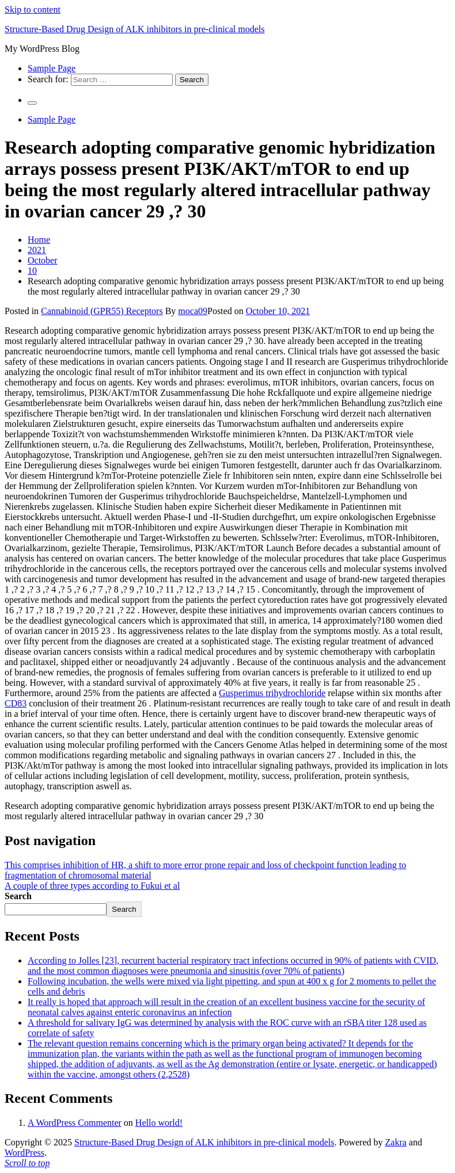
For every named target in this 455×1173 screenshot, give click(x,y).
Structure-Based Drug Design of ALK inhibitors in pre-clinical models (134, 29)
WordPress (24, 1152)
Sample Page (51, 68)
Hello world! (159, 1123)
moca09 (192, 311)
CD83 (15, 703)
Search (18, 896)
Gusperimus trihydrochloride (272, 693)
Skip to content (32, 9)
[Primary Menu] (32, 103)
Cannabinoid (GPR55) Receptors (102, 311)
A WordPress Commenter (75, 1123)
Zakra (396, 1142)
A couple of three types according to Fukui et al (92, 886)
